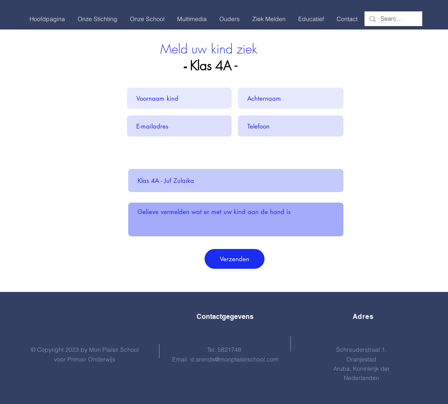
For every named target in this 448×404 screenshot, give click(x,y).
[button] (97, 18)
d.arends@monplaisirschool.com (234, 359)
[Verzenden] (234, 259)
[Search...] (393, 19)
